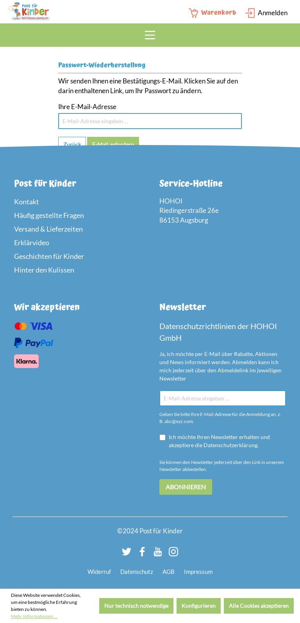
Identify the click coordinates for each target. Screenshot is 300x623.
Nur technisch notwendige (136, 605)
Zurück (72, 144)
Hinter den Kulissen (44, 269)
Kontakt (26, 201)
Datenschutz (136, 571)
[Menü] (150, 35)
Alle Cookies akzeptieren (259, 605)
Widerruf (99, 571)
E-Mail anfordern (113, 144)
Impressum (198, 571)
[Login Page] (266, 13)
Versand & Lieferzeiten (48, 229)
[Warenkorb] (215, 13)
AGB (168, 571)
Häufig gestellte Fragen (49, 215)
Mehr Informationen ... (34, 616)
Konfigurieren (199, 605)
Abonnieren (186, 486)
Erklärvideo (31, 242)
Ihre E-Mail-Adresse (87, 107)
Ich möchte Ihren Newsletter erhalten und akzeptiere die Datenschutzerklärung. (219, 441)
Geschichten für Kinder (49, 256)
